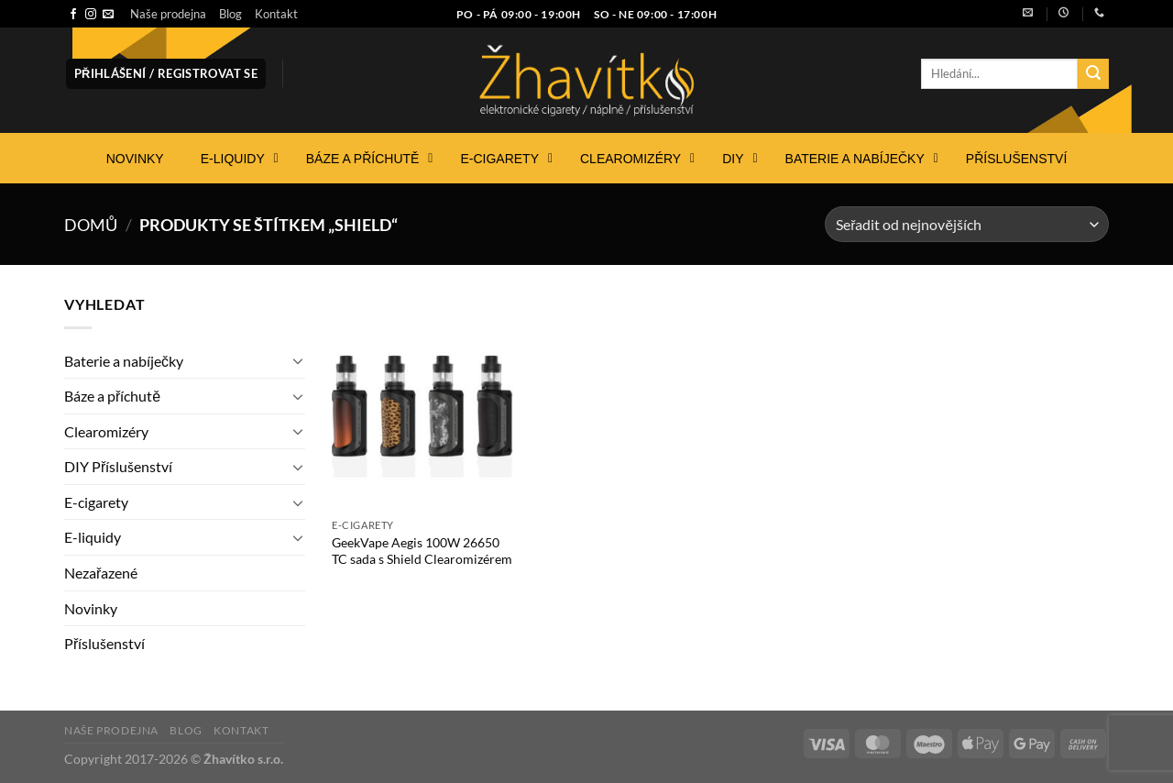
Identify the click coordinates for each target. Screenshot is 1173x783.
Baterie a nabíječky (123, 360)
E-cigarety (96, 502)
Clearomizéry (106, 431)
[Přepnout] (298, 360)
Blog (230, 13)
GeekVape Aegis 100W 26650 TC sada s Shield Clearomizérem (422, 551)
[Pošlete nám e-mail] (108, 14)
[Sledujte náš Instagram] (90, 14)
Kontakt (276, 13)
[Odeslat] (1093, 74)
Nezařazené (100, 572)
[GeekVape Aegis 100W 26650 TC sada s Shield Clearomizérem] (422, 400)
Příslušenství (104, 643)
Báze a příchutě (112, 395)
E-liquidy (92, 537)
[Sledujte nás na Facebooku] (73, 14)
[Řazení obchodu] (967, 224)
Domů (90, 225)
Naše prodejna (168, 13)
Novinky (90, 608)
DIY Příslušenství (118, 466)
